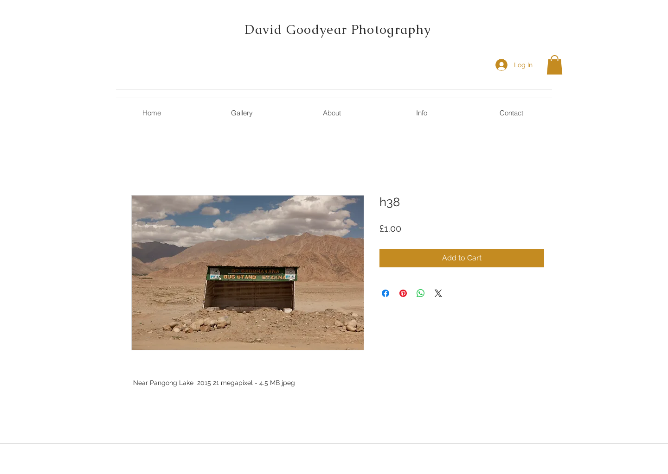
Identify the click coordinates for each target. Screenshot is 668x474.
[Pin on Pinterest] (403, 293)
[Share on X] (438, 293)
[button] (554, 65)
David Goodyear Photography (337, 29)
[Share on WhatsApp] (420, 293)
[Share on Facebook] (385, 293)
